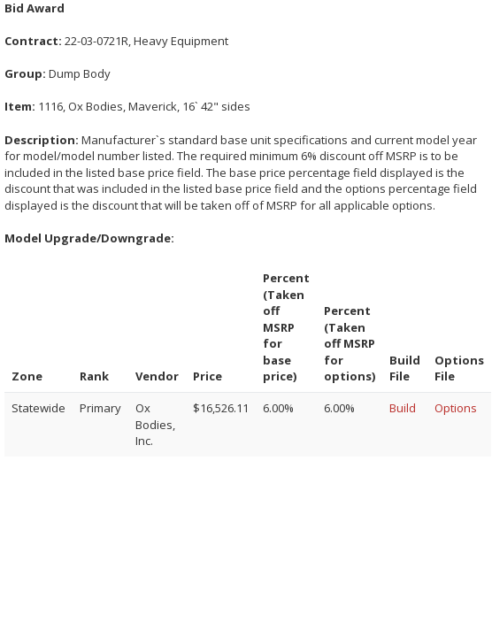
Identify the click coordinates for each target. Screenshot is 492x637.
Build (402, 408)
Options (455, 408)
